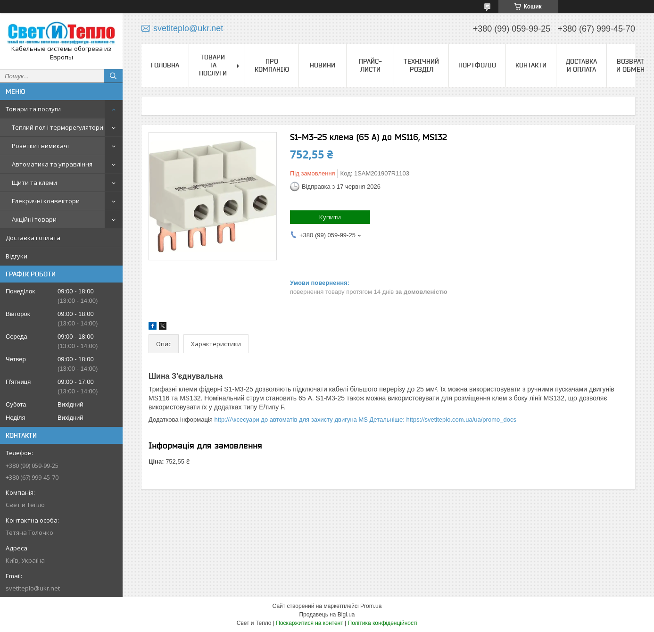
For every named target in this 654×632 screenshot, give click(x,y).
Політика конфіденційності (383, 623)
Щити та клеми (34, 182)
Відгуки (16, 256)
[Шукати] (113, 76)
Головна (165, 65)
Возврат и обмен (630, 65)
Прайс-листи (370, 65)
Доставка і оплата (33, 237)
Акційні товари (34, 219)
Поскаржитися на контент (309, 623)
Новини (322, 65)
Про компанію (272, 65)
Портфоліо (477, 65)
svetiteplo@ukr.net (33, 588)
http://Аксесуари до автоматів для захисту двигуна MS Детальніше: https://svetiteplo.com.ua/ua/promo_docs (365, 419)
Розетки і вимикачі (40, 145)
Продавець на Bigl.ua (327, 614)
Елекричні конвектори (46, 201)
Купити (330, 217)
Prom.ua (370, 606)
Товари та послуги (33, 109)
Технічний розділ (421, 65)
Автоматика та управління (52, 164)
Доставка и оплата (581, 65)
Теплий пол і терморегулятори (57, 127)
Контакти (530, 65)
